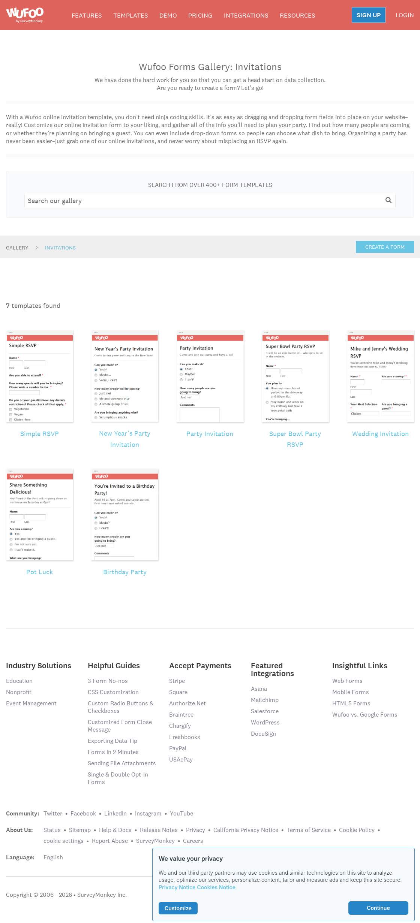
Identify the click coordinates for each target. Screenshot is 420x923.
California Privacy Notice (245, 830)
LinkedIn (115, 813)
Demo (168, 15)
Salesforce (265, 711)
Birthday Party (125, 572)
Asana (259, 689)
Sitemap (80, 830)
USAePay (181, 759)
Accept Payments (200, 665)
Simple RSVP (39, 433)
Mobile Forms (350, 692)
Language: (20, 857)
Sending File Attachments (122, 763)
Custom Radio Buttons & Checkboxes (120, 707)
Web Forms (347, 681)
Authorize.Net (187, 703)
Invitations (60, 247)
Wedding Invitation (380, 433)
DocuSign (263, 734)
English (53, 857)
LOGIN (405, 15)
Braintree (181, 714)
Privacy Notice (177, 887)
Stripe (177, 681)
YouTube (181, 813)
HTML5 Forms (351, 703)
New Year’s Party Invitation (124, 439)
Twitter (53, 813)
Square (178, 692)
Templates (130, 15)
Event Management (31, 703)
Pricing (200, 15)
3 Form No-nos (108, 681)
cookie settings (64, 841)
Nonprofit (19, 692)
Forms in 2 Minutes (113, 752)
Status (52, 830)
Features (87, 15)
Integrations (246, 15)
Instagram (148, 813)
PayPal (178, 748)
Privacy (195, 830)
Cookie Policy (357, 830)
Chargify (180, 726)
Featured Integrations (272, 669)
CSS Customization (113, 692)
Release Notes (159, 830)
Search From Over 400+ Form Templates (210, 185)
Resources (297, 15)
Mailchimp (265, 700)
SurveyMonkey (155, 841)
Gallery (17, 247)
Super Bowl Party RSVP (295, 439)
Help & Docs (115, 830)
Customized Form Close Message (120, 725)
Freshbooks (184, 737)
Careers (193, 841)
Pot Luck (39, 572)
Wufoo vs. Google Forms (365, 714)
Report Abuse (110, 841)
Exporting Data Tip (112, 741)
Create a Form (385, 246)
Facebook (83, 813)
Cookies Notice (216, 887)
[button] (388, 200)
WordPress (265, 722)
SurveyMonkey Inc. (102, 895)
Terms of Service (308, 830)
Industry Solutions (38, 665)
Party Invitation (209, 433)
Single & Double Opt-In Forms (118, 778)
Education (19, 681)
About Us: (19, 830)
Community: (22, 814)
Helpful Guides (114, 665)
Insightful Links (359, 665)
